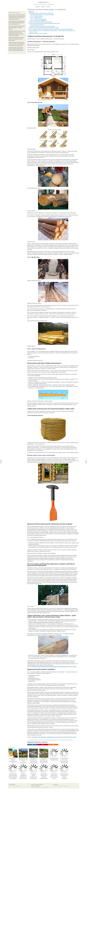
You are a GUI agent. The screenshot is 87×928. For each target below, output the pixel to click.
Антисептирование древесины (37, 24)
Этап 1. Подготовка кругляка (36, 16)
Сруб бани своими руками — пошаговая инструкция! (42, 14)
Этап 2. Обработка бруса (36, 17)
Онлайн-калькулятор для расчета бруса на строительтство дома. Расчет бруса (16, 39)
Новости (43, 6)
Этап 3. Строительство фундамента (38, 19)
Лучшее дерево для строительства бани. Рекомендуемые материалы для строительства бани (16, 23)
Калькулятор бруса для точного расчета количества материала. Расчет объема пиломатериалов (16, 49)
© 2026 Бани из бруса (12, 835)
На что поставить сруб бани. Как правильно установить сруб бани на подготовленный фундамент (51, 29)
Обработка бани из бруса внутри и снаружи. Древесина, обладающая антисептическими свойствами (16, 44)
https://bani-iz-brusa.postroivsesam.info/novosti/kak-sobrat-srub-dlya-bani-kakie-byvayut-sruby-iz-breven (54, 717)
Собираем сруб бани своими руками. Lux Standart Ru (41, 13)
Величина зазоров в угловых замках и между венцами (42, 26)
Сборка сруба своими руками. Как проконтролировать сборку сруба (44, 23)
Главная (37, 6)
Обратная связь (55, 835)
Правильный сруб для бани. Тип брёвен (38, 33)
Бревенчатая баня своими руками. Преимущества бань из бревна (44, 27)
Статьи (48, 6)
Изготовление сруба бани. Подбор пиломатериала (40, 21)
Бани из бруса (43, 2)
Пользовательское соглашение (38, 835)
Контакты (32, 835)
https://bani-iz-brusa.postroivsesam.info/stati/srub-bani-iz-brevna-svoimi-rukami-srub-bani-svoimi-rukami (54, 788)
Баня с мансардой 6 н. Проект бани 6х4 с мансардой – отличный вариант (17, 28)
